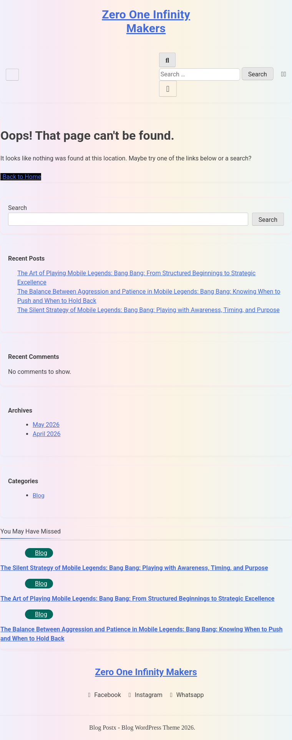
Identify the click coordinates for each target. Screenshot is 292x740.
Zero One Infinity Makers (146, 21)
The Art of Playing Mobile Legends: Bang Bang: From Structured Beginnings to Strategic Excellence (137, 598)
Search (17, 207)
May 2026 (46, 424)
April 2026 (47, 434)
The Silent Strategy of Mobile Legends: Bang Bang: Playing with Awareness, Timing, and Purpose (148, 310)
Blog (39, 495)
